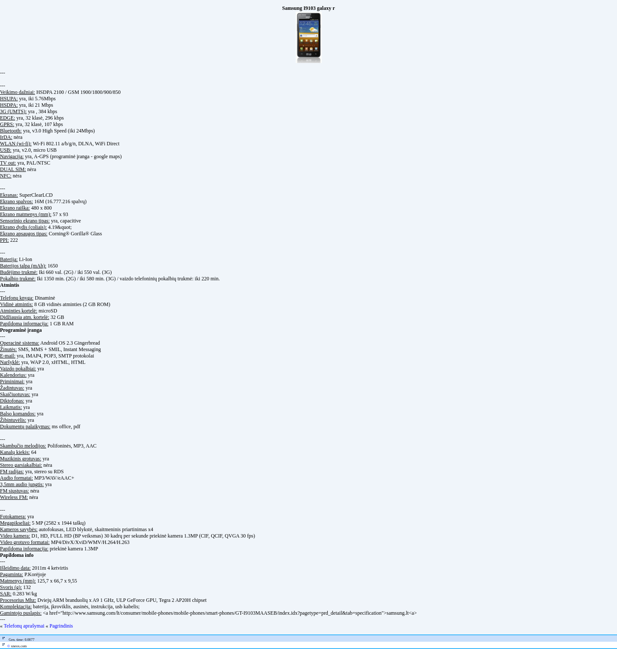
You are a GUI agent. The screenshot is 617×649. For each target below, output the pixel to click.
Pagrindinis (61, 626)
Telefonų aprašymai (24, 626)
